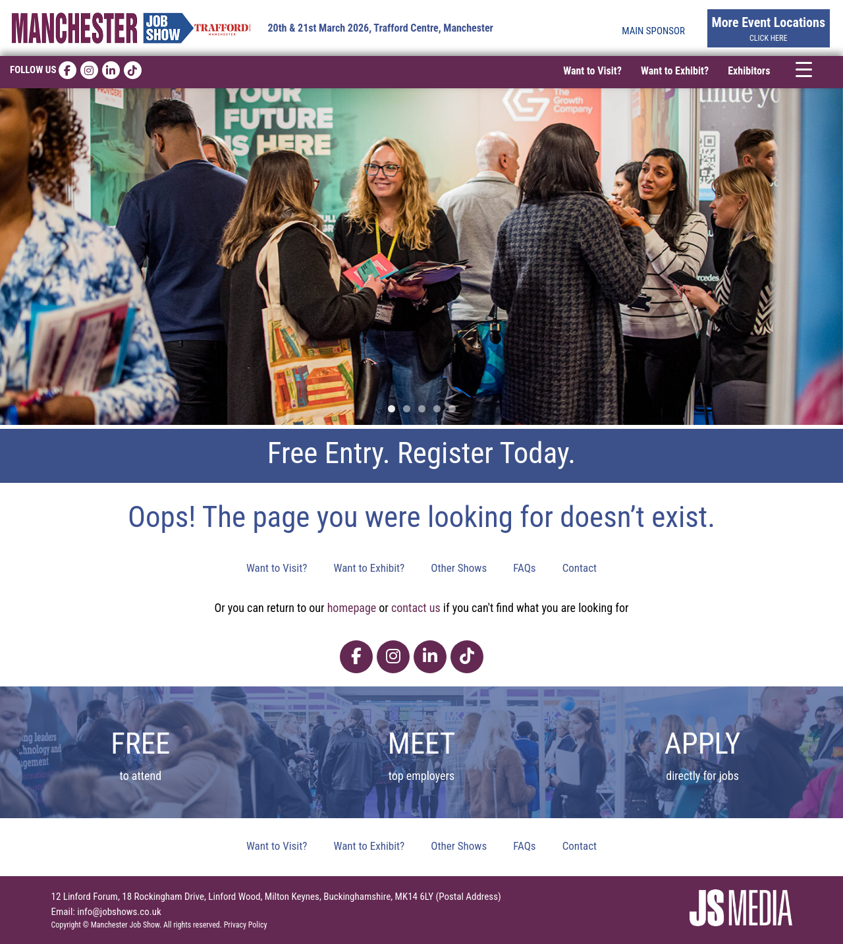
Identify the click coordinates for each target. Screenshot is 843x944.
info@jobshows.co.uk (119, 912)
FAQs (524, 567)
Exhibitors (749, 71)
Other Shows (459, 567)
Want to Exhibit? (675, 71)
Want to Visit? (592, 71)
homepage (352, 608)
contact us (416, 608)
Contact (579, 567)
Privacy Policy (245, 925)
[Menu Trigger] (804, 69)
